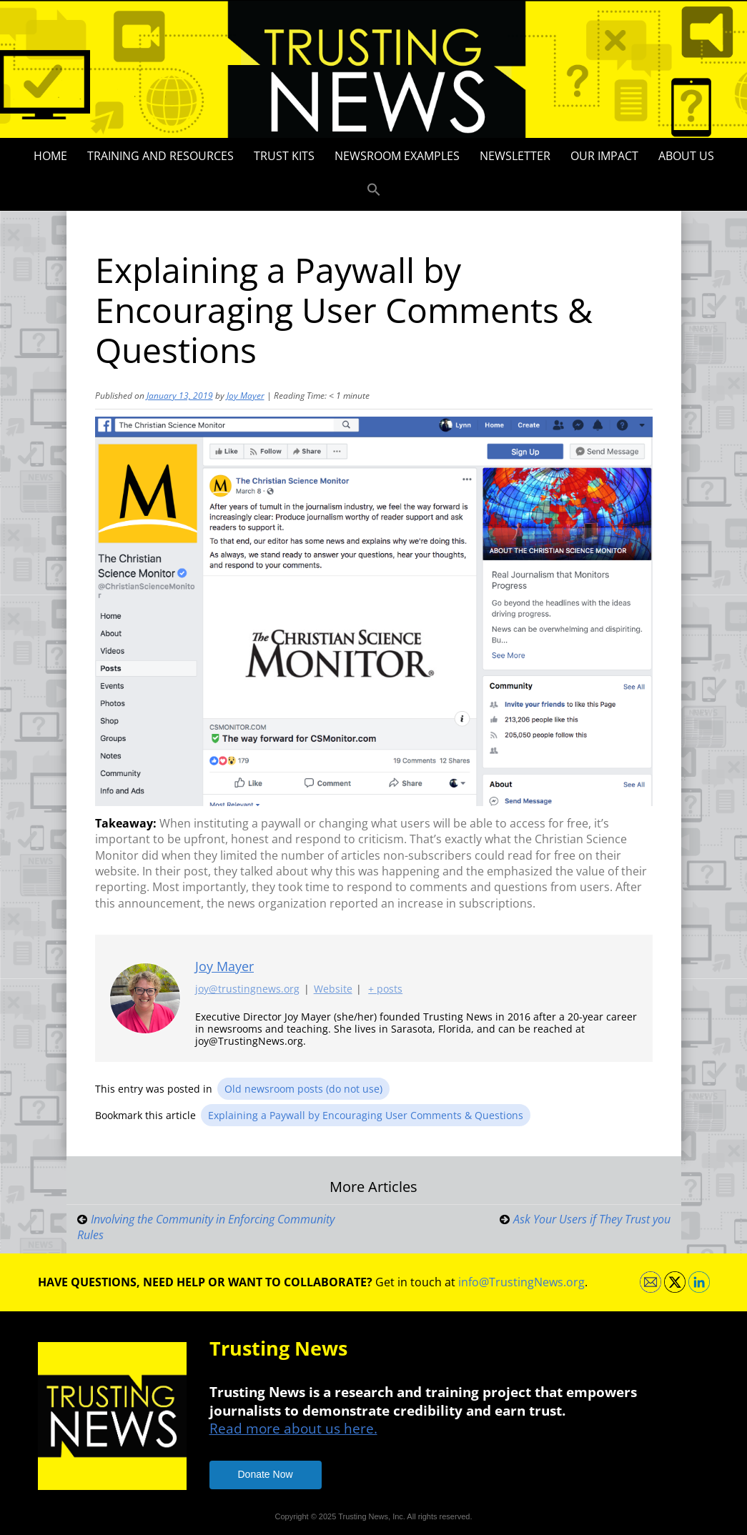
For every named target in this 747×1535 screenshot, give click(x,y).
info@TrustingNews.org (521, 1282)
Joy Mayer (245, 395)
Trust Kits (284, 156)
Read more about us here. (293, 1428)
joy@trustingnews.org (247, 988)
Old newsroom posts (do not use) (303, 1089)
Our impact (604, 156)
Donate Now (265, 1474)
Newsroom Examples (397, 156)
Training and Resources (160, 156)
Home (50, 156)
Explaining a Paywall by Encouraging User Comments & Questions (365, 1115)
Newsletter (515, 156)
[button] (374, 190)
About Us (686, 156)
